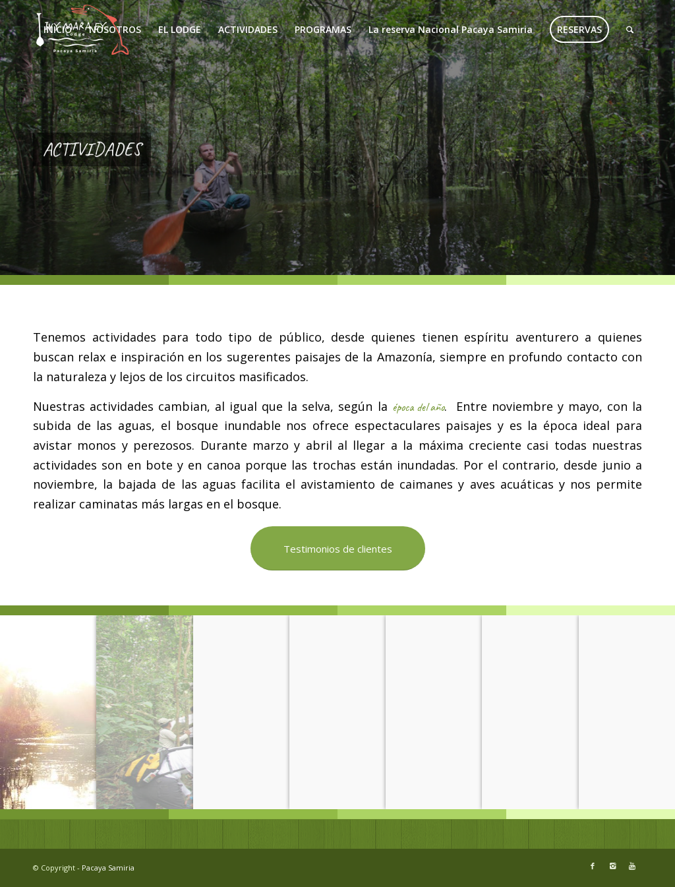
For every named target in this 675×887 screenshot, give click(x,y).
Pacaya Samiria (108, 867)
